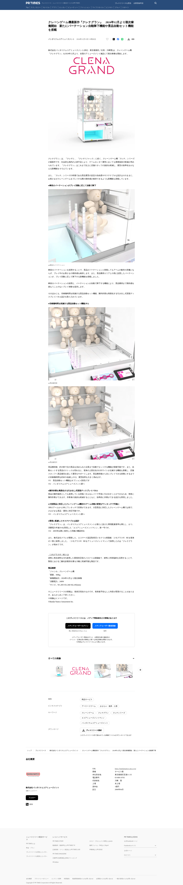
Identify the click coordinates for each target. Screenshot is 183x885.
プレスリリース (40, 750)
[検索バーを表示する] (155, 3)
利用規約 (67, 879)
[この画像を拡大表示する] (58, 671)
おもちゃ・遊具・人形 (108, 706)
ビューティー (73, 7)
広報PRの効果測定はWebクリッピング (65, 858)
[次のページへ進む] (140, 670)
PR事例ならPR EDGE (95, 850)
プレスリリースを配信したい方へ (36, 856)
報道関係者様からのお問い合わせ (82, 879)
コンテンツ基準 (56, 879)
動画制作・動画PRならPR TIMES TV (64, 845)
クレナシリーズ (119, 713)
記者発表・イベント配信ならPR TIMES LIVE (66, 850)
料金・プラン (30, 848)
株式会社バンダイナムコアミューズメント (64, 750)
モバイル (46, 7)
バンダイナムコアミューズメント (95, 723)
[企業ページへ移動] (33, 775)
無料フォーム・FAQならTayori (99, 845)
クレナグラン (103, 713)
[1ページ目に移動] (133, 658)
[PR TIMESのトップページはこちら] (53, 3)
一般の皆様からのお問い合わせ (125, 879)
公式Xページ (128, 851)
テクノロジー (36, 7)
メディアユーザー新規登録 (105, 626)
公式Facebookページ (130, 841)
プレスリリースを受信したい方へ (36, 852)
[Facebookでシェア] (118, 39)
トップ (29, 750)
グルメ (117, 7)
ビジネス (109, 7)
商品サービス (87, 699)
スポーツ (125, 7)
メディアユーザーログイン (77, 626)
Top (27, 7)
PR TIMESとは (30, 844)
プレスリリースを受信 (123, 3)
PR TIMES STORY (58, 841)
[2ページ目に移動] (134, 658)
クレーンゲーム (88, 713)
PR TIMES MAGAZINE (59, 854)
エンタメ (62, 7)
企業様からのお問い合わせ (104, 879)
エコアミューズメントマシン (93, 718)
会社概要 (29, 879)
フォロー (31, 798)
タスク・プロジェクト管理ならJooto (100, 841)
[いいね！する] (107, 39)
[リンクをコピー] (133, 39)
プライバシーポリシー (42, 879)
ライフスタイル (98, 7)
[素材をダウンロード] (129, 39)
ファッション (85, 7)
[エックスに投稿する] (114, 39)
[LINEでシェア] (122, 39)
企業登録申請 (138, 3)
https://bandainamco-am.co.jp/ (125, 769)
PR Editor (56, 862)
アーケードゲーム (89, 706)
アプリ (54, 7)
